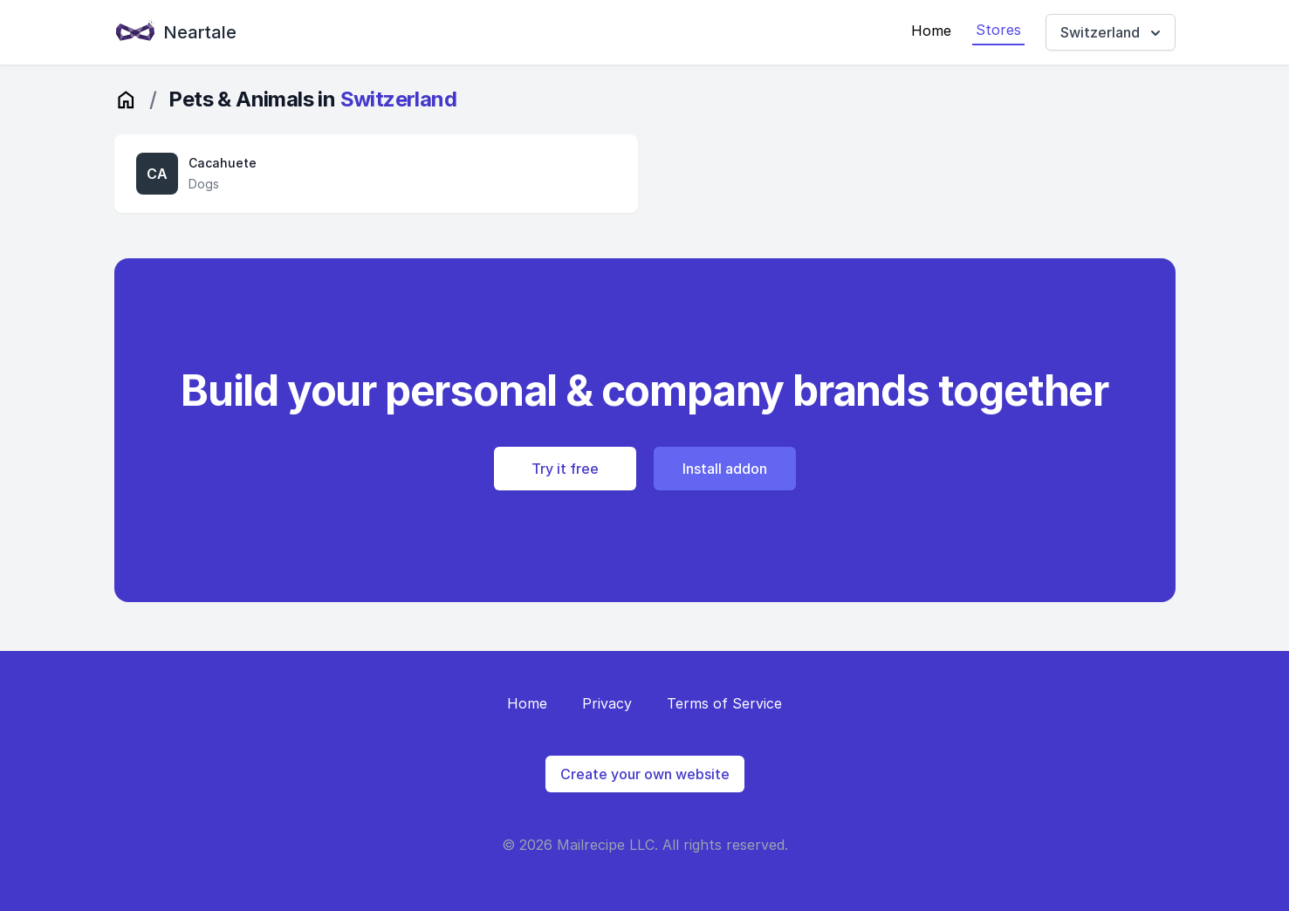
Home (931, 30)
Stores (998, 29)
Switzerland (1112, 33)
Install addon (724, 468)
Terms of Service (724, 703)
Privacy (607, 703)
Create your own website (645, 774)
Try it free (565, 468)
